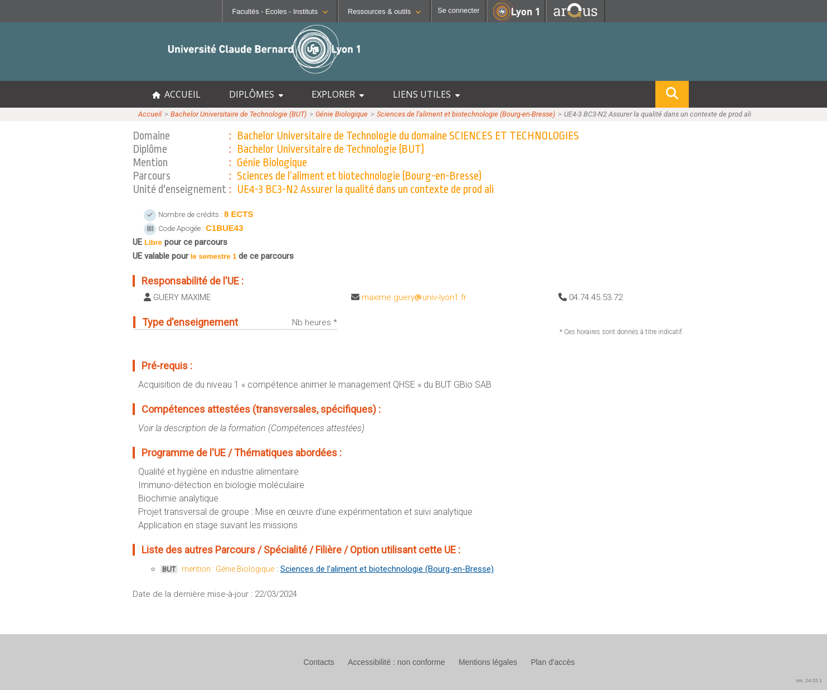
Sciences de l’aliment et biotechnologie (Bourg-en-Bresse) (466, 114)
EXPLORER (338, 94)
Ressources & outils (384, 11)
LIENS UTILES (426, 94)
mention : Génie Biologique (228, 568)
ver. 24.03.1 (809, 680)
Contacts (318, 662)
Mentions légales (488, 662)
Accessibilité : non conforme (396, 662)
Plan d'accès (553, 662)
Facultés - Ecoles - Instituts (280, 11)
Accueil (150, 114)
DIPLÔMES (256, 94)
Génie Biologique (341, 114)
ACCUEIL (176, 94)
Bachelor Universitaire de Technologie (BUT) (239, 114)
